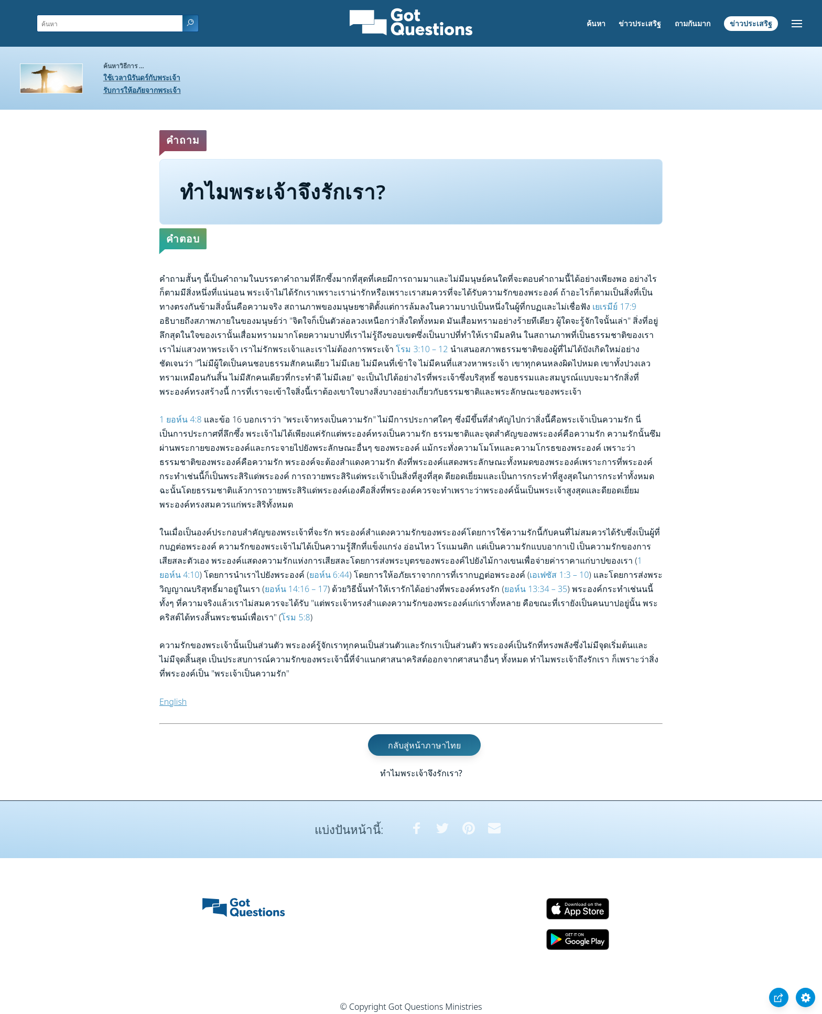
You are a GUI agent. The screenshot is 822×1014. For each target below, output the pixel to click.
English (173, 701)
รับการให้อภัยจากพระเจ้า (142, 90)
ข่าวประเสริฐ (640, 23)
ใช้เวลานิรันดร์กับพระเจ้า (141, 77)
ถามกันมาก (692, 23)
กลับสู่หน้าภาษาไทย (424, 745)
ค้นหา (596, 23)
